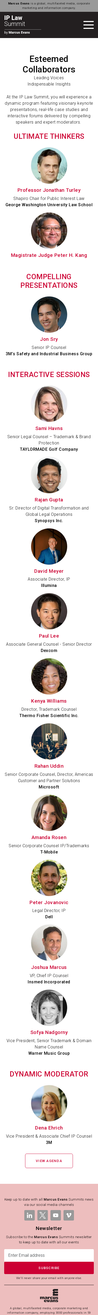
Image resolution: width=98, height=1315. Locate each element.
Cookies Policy (36, 1308)
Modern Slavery (61, 1308)
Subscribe (48, 1230)
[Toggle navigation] (88, 25)
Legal (21, 1302)
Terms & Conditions (42, 1302)
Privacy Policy (70, 1302)
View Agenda (49, 1123)
